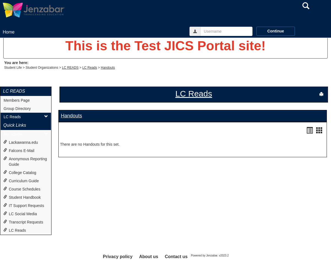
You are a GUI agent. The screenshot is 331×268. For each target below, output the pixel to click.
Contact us (176, 256)
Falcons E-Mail (18, 150)
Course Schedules (21, 189)
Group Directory (17, 108)
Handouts (108, 68)
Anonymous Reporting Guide (25, 161)
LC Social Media (20, 213)
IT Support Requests (23, 205)
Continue (275, 31)
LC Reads (89, 68)
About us (148, 256)
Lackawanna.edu (20, 142)
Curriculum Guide (21, 180)
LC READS (70, 68)
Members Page (17, 100)
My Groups (26, 134)
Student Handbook (22, 197)
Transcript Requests (23, 222)
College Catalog (19, 172)
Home (9, 32)
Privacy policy (118, 256)
